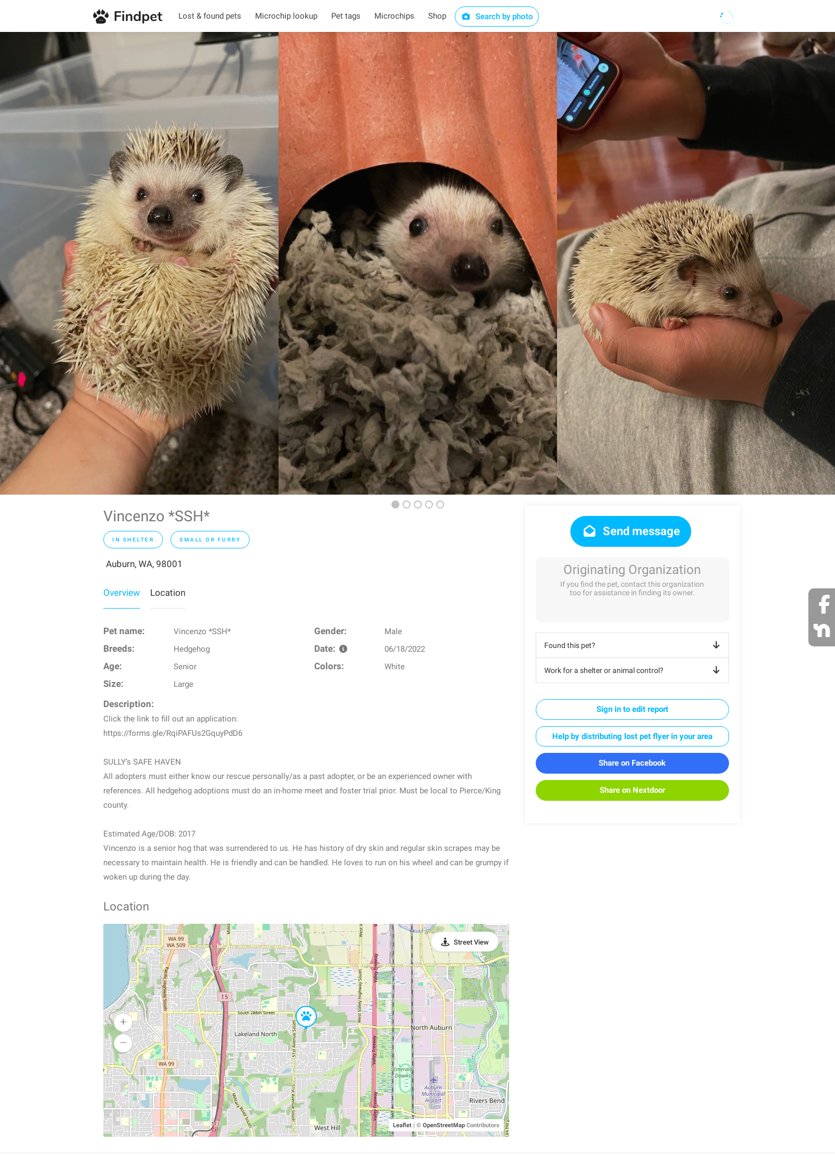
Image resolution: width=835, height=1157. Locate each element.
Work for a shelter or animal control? (634, 670)
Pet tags (346, 16)
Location (167, 592)
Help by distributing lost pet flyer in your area (632, 736)
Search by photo (497, 16)
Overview (121, 592)
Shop (437, 16)
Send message (631, 531)
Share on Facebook (632, 763)
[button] (299, 1006)
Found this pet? (634, 645)
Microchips (394, 16)
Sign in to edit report (632, 709)
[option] (139, 263)
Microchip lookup (286, 16)
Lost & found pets (209, 16)
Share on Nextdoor (632, 790)
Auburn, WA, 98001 (144, 564)
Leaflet (402, 1125)
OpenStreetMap (444, 1125)
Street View (471, 942)
